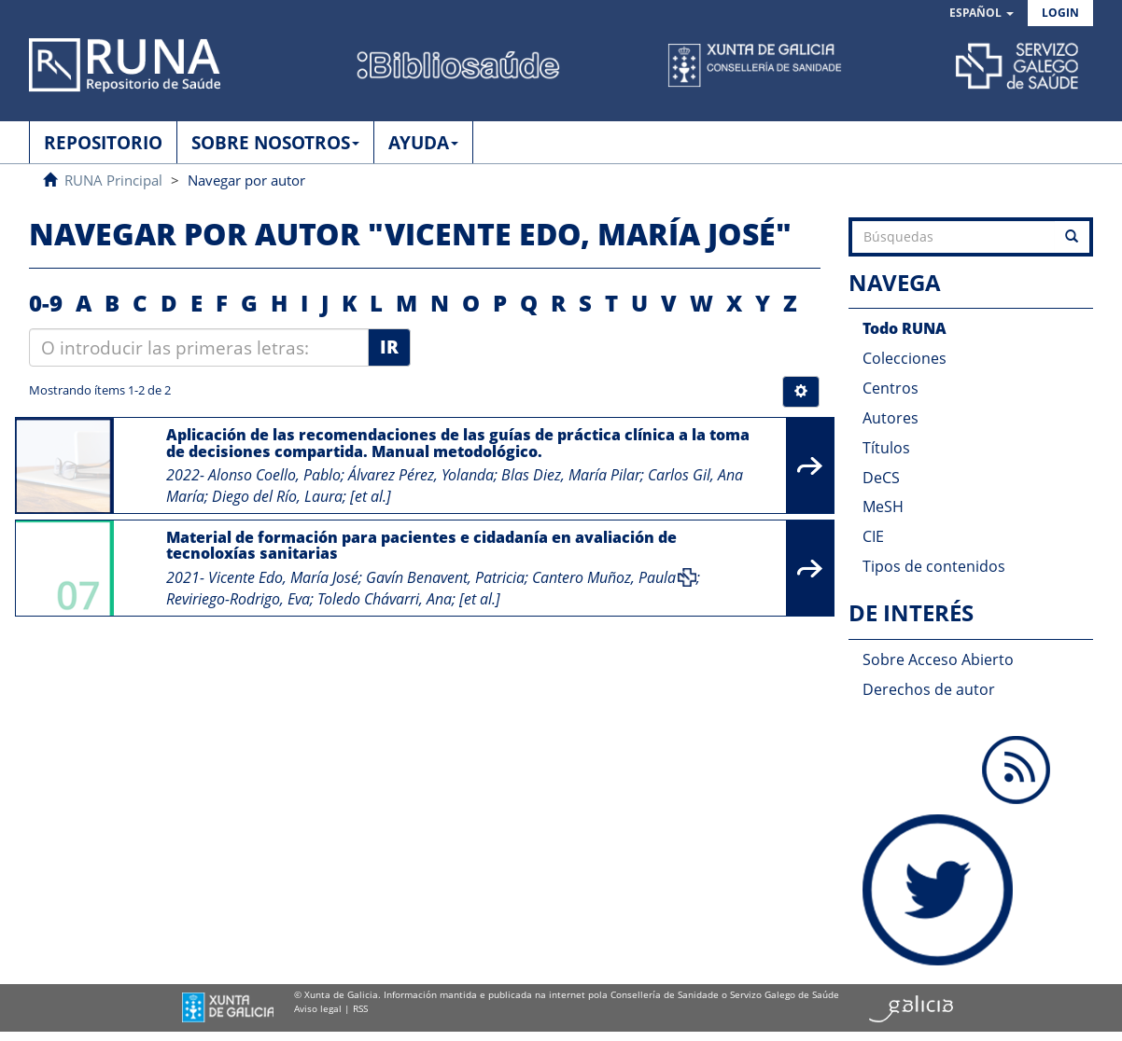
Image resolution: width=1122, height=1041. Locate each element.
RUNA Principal (113, 180)
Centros (891, 388)
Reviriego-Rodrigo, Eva (238, 599)
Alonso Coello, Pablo (274, 475)
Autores (891, 418)
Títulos (886, 447)
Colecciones (905, 358)
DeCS (881, 477)
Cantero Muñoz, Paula (604, 577)
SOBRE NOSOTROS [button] (275, 143)
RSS (360, 1008)
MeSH (883, 506)
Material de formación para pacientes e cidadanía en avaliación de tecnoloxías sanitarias (421, 545)
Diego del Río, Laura (277, 496)
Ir (389, 347)
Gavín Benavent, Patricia (445, 577)
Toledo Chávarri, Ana (384, 599)
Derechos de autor (929, 689)
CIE (873, 536)
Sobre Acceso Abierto (938, 659)
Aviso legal (318, 1008)
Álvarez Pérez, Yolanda (421, 475)
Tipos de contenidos (934, 566)
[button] (981, 13)
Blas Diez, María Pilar (570, 475)
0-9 (46, 302)
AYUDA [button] (423, 143)
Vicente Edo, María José (283, 577)
